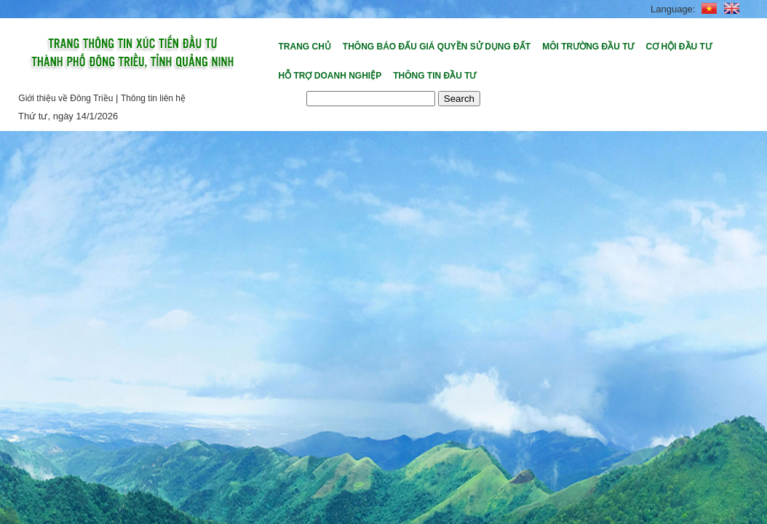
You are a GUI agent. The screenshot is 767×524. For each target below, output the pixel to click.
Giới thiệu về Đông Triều (65, 98)
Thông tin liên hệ (153, 98)
